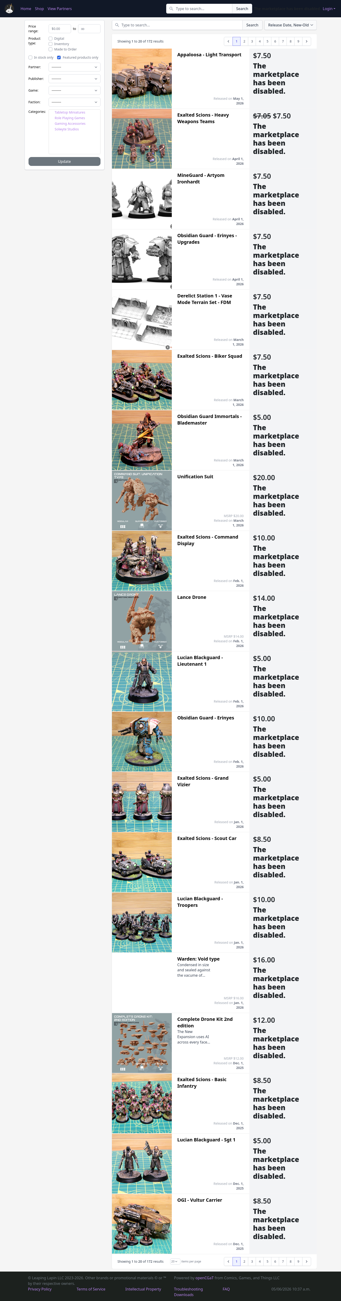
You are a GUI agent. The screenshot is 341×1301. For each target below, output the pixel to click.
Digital (56, 38)
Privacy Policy (40, 1289)
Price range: (33, 28)
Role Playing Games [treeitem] (70, 118)
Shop (39, 8)
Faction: (34, 102)
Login (328, 8)
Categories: (37, 111)
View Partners (60, 8)
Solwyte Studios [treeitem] (67, 129)
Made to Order (63, 49)
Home (26, 8)
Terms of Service (91, 1289)
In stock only (41, 57)
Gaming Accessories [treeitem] (70, 123)
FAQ (226, 1289)
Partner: (35, 67)
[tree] (75, 131)
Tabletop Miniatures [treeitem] (70, 112)
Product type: (34, 40)
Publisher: (36, 78)
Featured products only (77, 57)
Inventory (59, 44)
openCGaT (205, 1277)
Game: (34, 90)
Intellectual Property (143, 1289)
